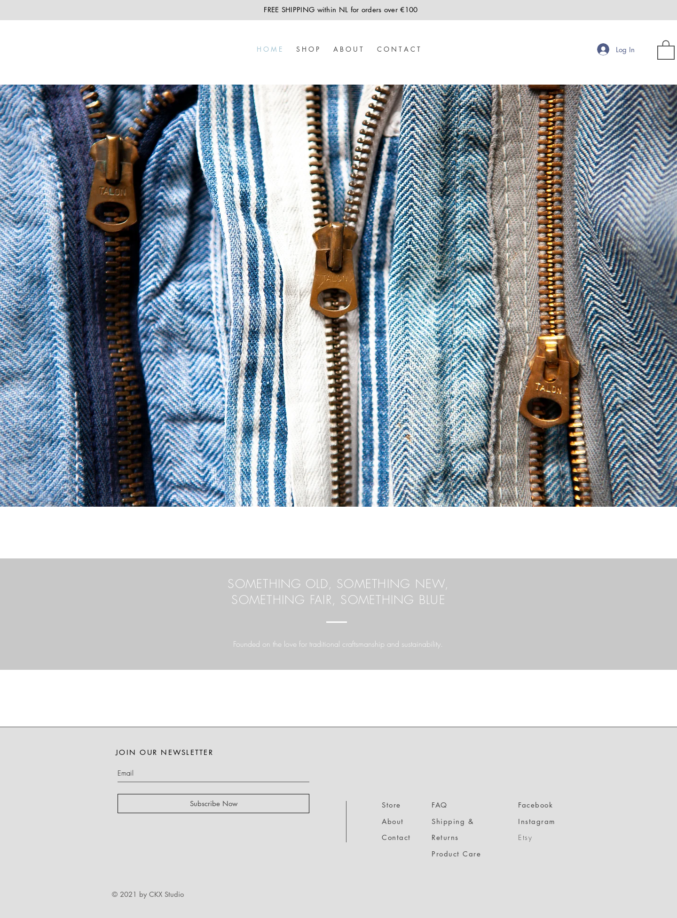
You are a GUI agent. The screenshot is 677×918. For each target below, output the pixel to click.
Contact (396, 837)
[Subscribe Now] (213, 803)
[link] (666, 49)
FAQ (440, 804)
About (393, 821)
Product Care (456, 853)
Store (391, 804)
